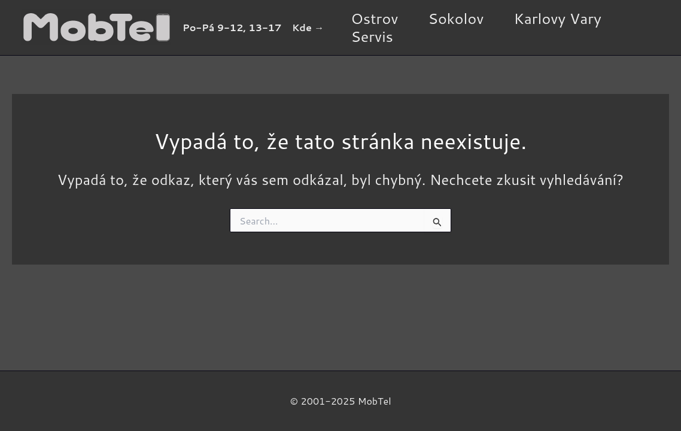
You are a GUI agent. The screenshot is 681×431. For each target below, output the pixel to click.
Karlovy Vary (557, 19)
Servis (372, 36)
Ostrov (374, 19)
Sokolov (456, 19)
